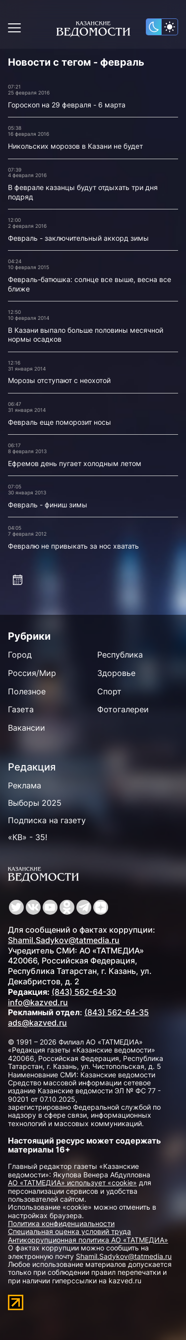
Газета (21, 709)
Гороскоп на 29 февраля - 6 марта (66, 104)
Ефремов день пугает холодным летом (74, 463)
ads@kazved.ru (37, 1023)
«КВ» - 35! (27, 837)
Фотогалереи (123, 709)
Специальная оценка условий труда (69, 1231)
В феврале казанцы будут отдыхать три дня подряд (83, 192)
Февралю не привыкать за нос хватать (73, 546)
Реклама (24, 785)
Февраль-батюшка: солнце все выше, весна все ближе (89, 284)
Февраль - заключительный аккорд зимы (78, 238)
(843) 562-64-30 (84, 992)
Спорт (109, 691)
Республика (120, 655)
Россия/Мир (32, 673)
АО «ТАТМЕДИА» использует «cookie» (72, 1182)
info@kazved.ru (38, 1002)
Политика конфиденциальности (61, 1223)
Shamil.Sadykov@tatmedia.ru (64, 940)
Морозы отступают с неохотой (59, 380)
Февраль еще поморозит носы (59, 422)
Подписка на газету (47, 820)
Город (20, 655)
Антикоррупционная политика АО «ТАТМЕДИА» (88, 1240)
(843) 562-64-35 (116, 1012)
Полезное (27, 691)
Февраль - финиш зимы (47, 504)
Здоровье (116, 673)
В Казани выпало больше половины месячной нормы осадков (85, 335)
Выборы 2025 (35, 803)
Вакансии (26, 728)
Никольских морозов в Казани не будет (75, 146)
